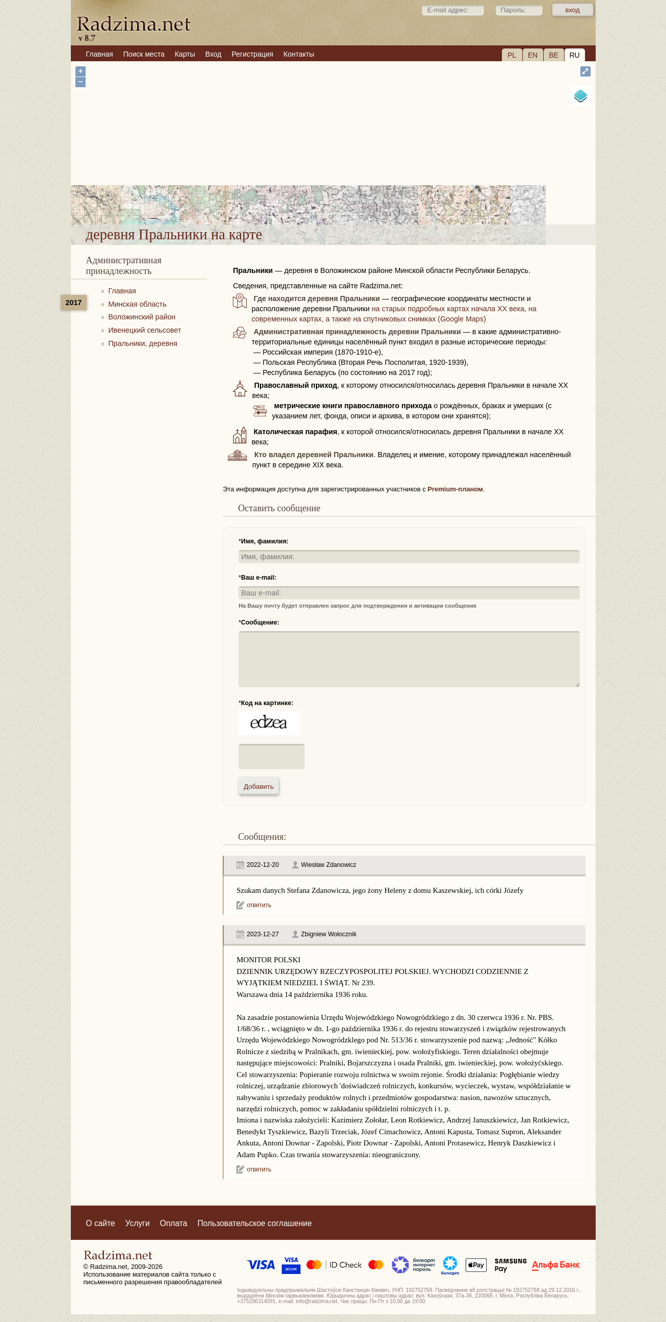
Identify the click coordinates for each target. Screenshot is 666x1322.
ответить (259, 905)
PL (512, 55)
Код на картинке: (267, 703)
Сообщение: (260, 622)
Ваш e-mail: (258, 577)
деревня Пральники (380, 197)
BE (553, 55)
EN (533, 55)
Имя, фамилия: (264, 541)
